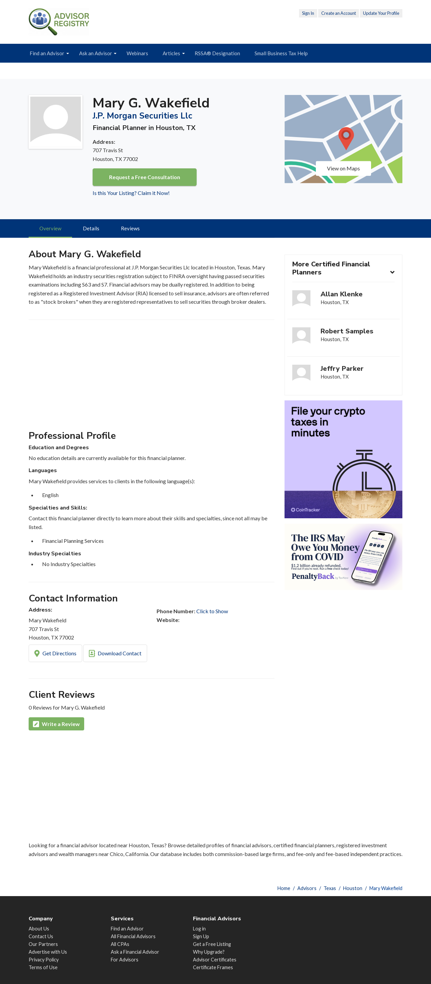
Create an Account (338, 13)
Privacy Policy (44, 960)
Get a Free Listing (212, 944)
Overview (50, 229)
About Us (39, 929)
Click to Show (212, 612)
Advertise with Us (48, 952)
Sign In (308, 13)
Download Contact (115, 654)
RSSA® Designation (217, 53)
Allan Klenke (342, 294)
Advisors (307, 888)
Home (283, 888)
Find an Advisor (47, 53)
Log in (199, 929)
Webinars (137, 53)
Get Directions (55, 654)
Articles (171, 53)
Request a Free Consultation (144, 177)
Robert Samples (347, 331)
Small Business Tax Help (281, 53)
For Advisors (124, 960)
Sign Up (201, 937)
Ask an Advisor (95, 53)
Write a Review (56, 725)
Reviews (131, 229)
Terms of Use (43, 968)
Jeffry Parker (342, 368)
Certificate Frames (213, 968)
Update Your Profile (381, 13)
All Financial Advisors (133, 937)
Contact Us (41, 937)
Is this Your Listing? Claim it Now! (131, 193)
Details (92, 229)
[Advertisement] (151, 378)
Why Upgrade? (209, 952)
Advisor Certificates (214, 960)
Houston (352, 888)
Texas (330, 888)
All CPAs (120, 944)
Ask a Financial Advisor (135, 952)
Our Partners (43, 944)
